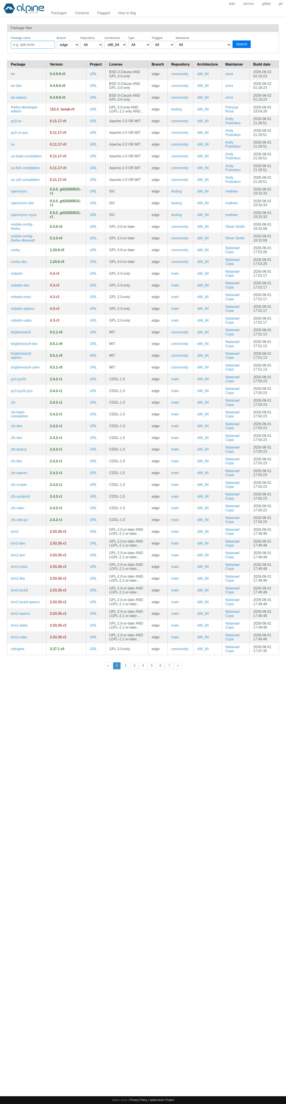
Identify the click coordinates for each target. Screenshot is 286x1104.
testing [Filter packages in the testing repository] (176, 109)
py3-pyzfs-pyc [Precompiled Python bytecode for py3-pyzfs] (22, 391)
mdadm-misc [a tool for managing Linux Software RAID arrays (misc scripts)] (21, 297)
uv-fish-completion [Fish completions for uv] (25, 168)
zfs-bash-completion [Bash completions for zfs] (19, 414)
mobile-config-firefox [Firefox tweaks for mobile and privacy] (22, 226)
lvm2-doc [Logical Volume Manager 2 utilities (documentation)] (18, 555)
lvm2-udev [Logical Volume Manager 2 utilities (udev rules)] (19, 637)
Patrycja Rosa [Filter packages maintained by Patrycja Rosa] (231, 109)
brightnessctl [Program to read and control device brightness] (21, 332)
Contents (82, 13)
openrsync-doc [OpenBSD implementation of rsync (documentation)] (22, 203)
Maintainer (182, 38)
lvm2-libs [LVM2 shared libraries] (18, 578)
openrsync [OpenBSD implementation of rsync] (19, 191)
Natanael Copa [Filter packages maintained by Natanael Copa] (232, 250)
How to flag (127, 13)
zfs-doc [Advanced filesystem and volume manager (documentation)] (16, 438)
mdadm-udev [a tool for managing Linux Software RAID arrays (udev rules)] (21, 320)
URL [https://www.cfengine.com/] (93, 649)
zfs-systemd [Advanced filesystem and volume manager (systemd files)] (20, 496)
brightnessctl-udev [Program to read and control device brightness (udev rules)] (25, 367)
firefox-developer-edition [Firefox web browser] (25, 109)
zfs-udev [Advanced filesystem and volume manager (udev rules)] (17, 508)
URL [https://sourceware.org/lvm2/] (93, 531)
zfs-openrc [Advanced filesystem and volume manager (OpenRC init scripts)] (19, 473)
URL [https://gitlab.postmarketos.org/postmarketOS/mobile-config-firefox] (93, 226)
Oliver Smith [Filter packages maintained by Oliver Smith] (235, 226)
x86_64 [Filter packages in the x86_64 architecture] (203, 74)
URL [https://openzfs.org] (93, 379)
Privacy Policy (138, 1100)
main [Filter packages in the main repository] (175, 273)
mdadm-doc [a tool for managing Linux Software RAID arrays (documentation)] (20, 285)
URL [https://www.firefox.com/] (93, 109)
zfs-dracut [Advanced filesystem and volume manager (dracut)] (18, 449)
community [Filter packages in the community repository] (179, 74)
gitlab (266, 4)
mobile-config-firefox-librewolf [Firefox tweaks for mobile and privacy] (23, 238)
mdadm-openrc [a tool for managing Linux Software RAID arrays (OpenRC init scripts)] (23, 309)
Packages (59, 13)
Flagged (103, 13)
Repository (88, 38)
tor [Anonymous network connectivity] (13, 74)
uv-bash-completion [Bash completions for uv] (26, 156)
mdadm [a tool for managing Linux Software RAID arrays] (17, 273)
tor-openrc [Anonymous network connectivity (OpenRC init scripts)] (19, 97)
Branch (61, 38)
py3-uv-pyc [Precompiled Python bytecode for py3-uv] (19, 132)
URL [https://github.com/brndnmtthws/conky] (93, 250)
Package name (21, 38)
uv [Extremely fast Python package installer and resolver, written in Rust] (13, 144)
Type (131, 38)
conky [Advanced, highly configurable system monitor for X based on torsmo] (15, 250)
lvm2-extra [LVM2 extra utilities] (19, 567)
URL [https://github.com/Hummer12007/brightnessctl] (93, 332)
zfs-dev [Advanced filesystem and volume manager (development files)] (16, 426)
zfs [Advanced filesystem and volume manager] (13, 402)
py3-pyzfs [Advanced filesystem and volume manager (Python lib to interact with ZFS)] (18, 379)
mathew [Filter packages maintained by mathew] (231, 191)
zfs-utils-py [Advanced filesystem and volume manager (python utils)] (19, 520)
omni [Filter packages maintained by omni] (229, 74)
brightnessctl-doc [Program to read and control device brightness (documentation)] (24, 344)
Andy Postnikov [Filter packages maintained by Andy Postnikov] (233, 121)
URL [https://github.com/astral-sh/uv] (93, 121)
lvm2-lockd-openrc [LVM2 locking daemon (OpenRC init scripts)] (25, 602)
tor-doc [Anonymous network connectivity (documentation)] (16, 86)
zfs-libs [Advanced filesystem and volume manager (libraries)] (16, 461)
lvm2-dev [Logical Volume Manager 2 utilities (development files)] (18, 543)
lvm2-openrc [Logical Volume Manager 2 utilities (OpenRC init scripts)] (20, 613)
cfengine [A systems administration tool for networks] (17, 649)
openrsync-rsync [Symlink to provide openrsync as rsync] (24, 215)
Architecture (112, 38)
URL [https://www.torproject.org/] (93, 74)
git (280, 4)
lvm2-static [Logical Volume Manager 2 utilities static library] (19, 625)
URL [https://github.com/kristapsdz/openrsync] (93, 191)
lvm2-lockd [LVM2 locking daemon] (19, 590)
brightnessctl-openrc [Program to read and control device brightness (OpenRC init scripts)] (21, 355)
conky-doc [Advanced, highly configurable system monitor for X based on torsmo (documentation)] (19, 262)
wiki (232, 4)
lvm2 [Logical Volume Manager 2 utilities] (14, 531)
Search (241, 44)
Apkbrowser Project (162, 1100)
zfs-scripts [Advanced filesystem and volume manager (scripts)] (19, 485)
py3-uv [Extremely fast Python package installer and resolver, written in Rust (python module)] (16, 121)
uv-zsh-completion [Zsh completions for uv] (25, 180)
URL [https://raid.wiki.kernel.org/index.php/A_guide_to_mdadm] (93, 273)
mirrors (248, 4)
